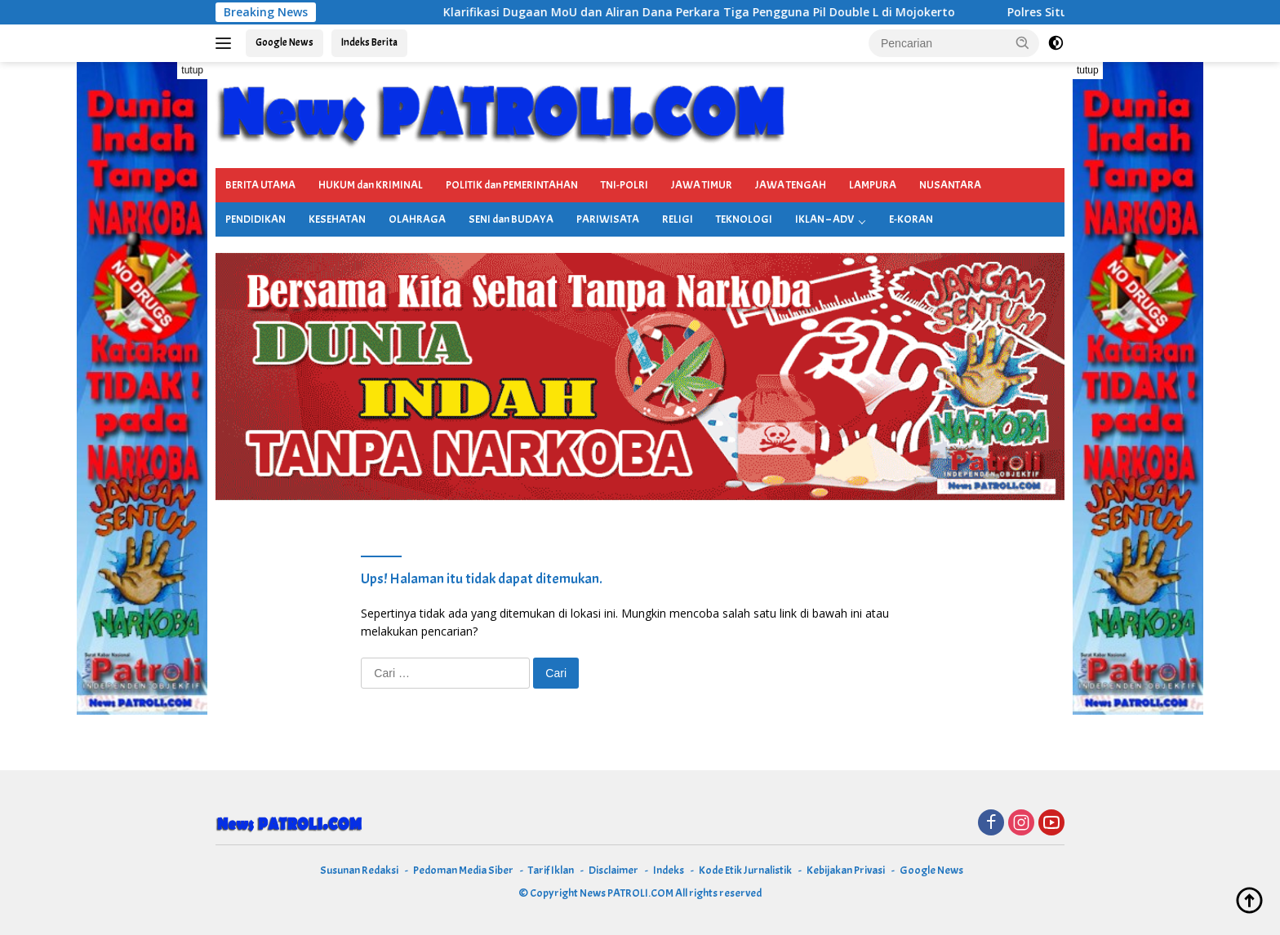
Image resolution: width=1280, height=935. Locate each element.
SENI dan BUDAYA (511, 219)
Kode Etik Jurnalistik (745, 870)
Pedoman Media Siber (463, 870)
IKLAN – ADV (824, 219)
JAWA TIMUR (701, 185)
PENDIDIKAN (255, 219)
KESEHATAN (337, 219)
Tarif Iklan (551, 870)
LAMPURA (872, 185)
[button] (1023, 42)
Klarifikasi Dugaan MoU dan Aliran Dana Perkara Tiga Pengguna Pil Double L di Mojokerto (712, 12)
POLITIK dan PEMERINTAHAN (512, 185)
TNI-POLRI (624, 185)
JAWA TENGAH (790, 185)
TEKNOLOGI (744, 219)
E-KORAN (911, 219)
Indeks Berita (369, 42)
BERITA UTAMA (260, 185)
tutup (192, 70)
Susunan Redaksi (359, 870)
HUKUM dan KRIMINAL (370, 185)
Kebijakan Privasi (846, 870)
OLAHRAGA (417, 219)
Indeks (668, 870)
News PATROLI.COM (626, 893)
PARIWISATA (607, 219)
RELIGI (677, 219)
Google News (284, 42)
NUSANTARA (950, 185)
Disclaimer (613, 870)
